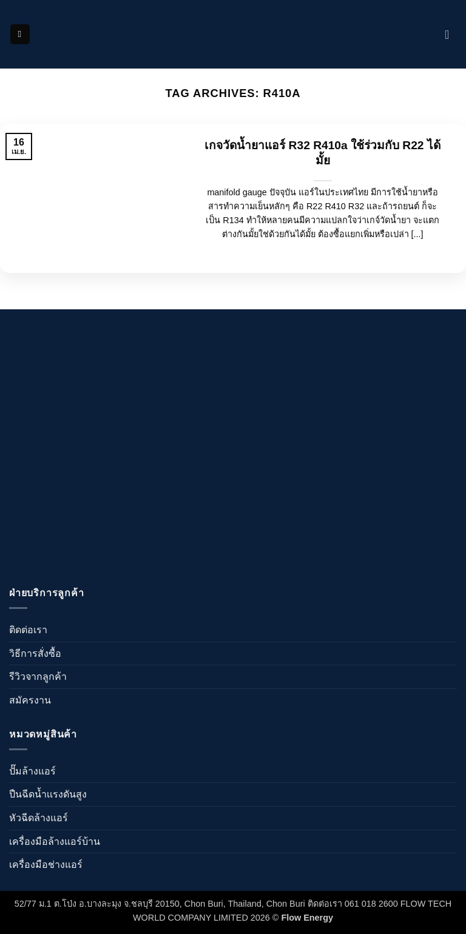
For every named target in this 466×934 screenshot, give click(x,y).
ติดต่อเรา (28, 630)
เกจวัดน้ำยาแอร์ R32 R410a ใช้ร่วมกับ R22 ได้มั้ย (322, 153)
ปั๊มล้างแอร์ (32, 771)
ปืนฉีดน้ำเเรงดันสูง (48, 794)
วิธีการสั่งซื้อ (35, 653)
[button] (20, 34)
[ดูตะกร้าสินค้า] (451, 34)
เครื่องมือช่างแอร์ (46, 864)
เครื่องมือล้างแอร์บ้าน (54, 841)
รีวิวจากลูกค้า (38, 676)
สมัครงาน (30, 700)
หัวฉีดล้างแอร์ (38, 818)
